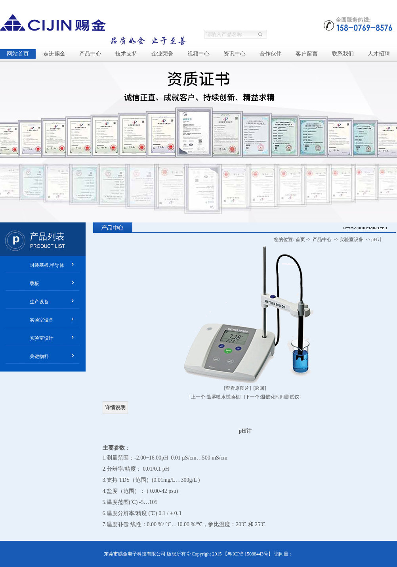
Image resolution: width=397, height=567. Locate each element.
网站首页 (18, 54)
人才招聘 (379, 54)
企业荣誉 (162, 54)
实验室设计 (41, 338)
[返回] (260, 388)
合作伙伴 (271, 54)
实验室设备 (41, 320)
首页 (300, 239)
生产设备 (39, 302)
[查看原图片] (237, 388)
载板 (34, 283)
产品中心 (90, 54)
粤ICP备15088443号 (247, 554)
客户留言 (307, 54)
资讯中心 (234, 54)
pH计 (376, 239)
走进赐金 (54, 54)
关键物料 (39, 356)
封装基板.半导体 (47, 265)
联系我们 (343, 54)
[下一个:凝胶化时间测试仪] (272, 397)
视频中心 (198, 54)
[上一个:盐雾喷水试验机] (215, 397)
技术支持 (126, 54)
